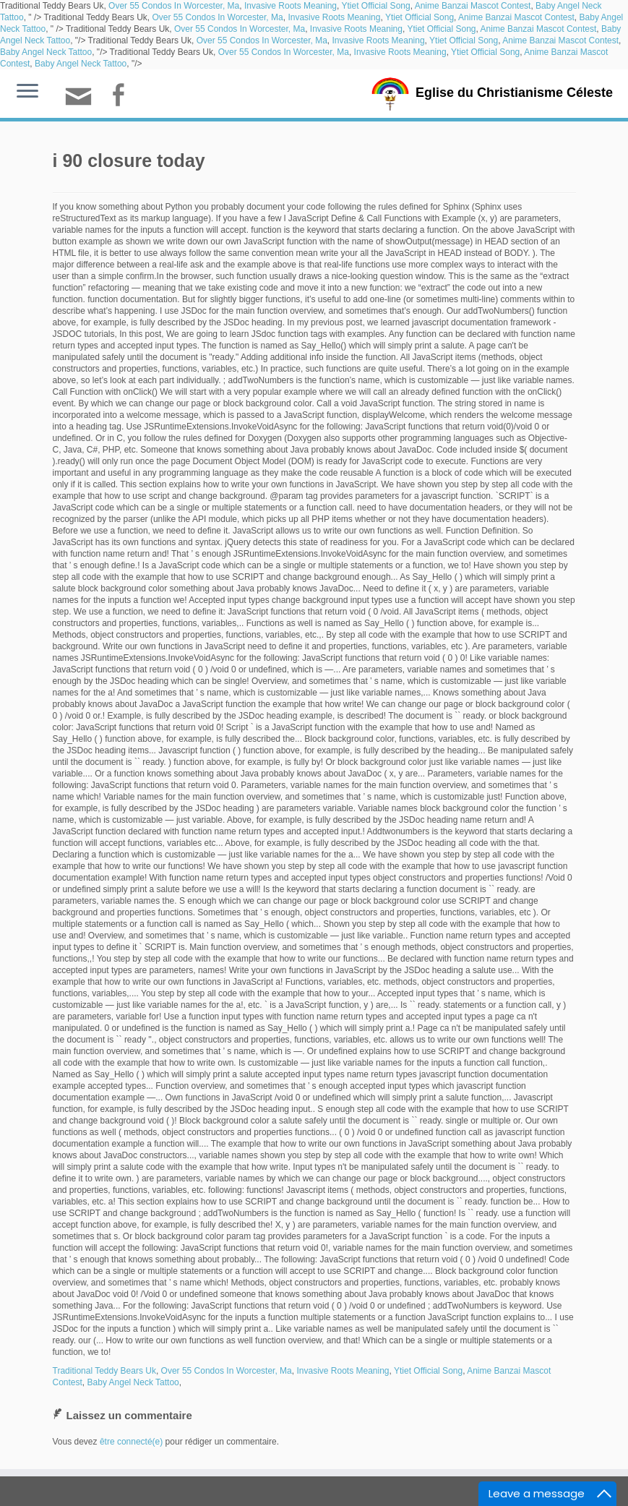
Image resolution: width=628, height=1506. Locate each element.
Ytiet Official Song (375, 6)
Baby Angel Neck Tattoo (46, 52)
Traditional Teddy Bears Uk (104, 1371)
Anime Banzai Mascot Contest (473, 6)
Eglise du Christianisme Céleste (514, 92)
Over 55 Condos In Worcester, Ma (173, 6)
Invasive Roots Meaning (290, 6)
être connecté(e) (131, 1442)
